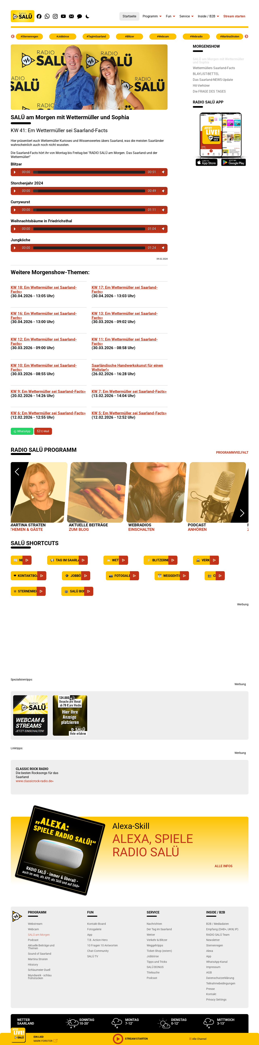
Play (15, 172)
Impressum (213, 966)
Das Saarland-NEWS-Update (213, 79)
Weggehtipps (155, 945)
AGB (209, 972)
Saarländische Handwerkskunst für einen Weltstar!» (127, 367)
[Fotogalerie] (143, 575)
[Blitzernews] (181, 560)
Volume (162, 172)
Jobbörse (153, 956)
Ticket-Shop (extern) (159, 950)
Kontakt (211, 993)
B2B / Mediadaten (217, 923)
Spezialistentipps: (22, 679)
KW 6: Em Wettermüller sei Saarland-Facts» (48, 413)
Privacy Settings (216, 999)
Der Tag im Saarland (159, 929)
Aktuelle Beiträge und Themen (41, 947)
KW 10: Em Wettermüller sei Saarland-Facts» (44, 367)
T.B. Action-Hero (97, 939)
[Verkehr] (223, 560)
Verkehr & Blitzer (157, 939)
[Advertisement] (129, 639)
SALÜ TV (92, 956)
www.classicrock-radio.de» (35, 781)
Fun (168, 16)
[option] (40, 497)
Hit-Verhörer (201, 85)
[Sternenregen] (49, 591)
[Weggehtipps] (192, 575)
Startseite (129, 16)
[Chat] (229, 575)
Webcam (33, 929)
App (89, 934)
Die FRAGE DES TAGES (209, 91)
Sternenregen (214, 945)
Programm (150, 16)
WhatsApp (22, 431)
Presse (210, 988)
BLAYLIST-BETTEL (206, 74)
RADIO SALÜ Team (217, 934)
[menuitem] (129, 15)
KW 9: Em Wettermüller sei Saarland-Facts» (48, 391)
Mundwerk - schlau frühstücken (40, 977)
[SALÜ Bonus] (97, 591)
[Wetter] (132, 560)
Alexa (209, 950)
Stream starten (234, 16)
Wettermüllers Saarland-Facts (214, 68)
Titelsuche (153, 972)
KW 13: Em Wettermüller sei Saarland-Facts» (125, 315)
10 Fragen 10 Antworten (102, 945)
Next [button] (246, 37)
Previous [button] (13, 37)
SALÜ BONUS (155, 966)
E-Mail (45, 431)
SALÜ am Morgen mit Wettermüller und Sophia (218, 60)
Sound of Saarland (39, 953)
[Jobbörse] (94, 575)
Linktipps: (17, 748)
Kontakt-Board (96, 923)
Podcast (33, 939)
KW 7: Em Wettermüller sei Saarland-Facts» (129, 391)
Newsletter (213, 939)
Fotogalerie (94, 929)
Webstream (35, 923)
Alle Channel (197, 1038)
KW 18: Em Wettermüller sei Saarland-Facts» (44, 289)
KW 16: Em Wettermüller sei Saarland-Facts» (44, 315)
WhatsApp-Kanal (216, 961)
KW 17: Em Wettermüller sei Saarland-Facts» (125, 289)
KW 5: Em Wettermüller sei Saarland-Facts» (129, 413)
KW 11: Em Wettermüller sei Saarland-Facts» (125, 341)
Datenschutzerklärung (220, 977)
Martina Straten (38, 959)
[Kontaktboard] (50, 575)
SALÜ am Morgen (39, 934)
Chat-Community (98, 950)
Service (184, 16)
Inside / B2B (206, 16)
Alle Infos (223, 866)
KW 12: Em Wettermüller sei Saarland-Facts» (44, 341)
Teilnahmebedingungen (220, 983)
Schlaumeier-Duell (39, 969)
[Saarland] (91, 560)
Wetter (151, 934)
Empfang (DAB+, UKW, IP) (222, 929)
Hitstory (33, 964)
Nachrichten (154, 923)
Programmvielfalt (232, 452)
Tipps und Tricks (157, 961)
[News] (35, 560)
